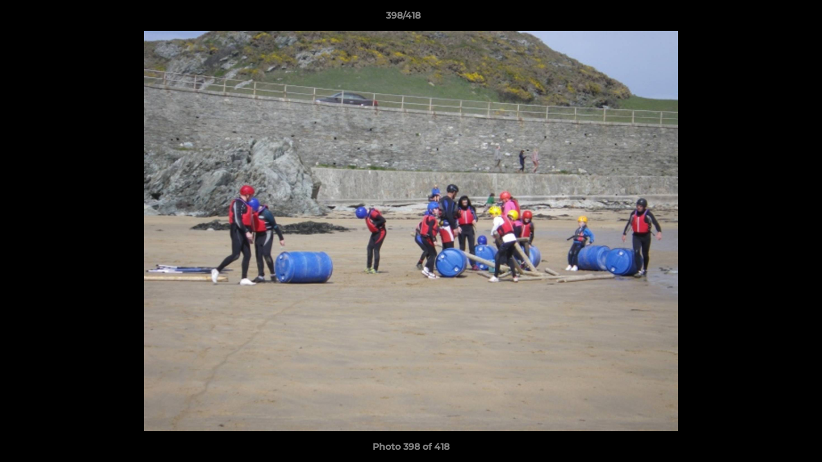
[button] (768, 18)
